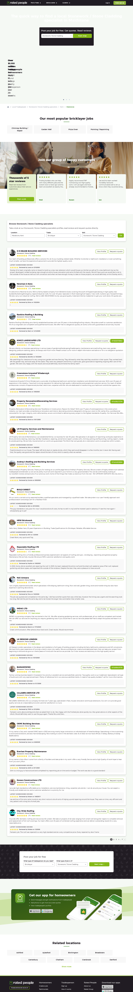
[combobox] (28, 206)
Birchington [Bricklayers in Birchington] (73, 923)
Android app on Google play (47, 882)
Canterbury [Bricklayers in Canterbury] (33, 930)
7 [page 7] (122, 810)
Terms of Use (14, 984)
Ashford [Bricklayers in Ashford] (19, 923)
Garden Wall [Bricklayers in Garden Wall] (46, 100)
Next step (82, 36)
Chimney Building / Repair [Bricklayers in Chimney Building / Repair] (20, 100)
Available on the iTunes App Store (35, 882)
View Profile (101, 222)
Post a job (21, 170)
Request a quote (116, 222)
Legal (86, 973)
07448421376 (117, 372)
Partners (87, 966)
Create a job (43, 956)
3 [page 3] (116, 810)
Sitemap (49, 984)
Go (121, 206)
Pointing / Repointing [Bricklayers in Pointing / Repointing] (100, 100)
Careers (86, 963)
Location (14, 203)
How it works (44, 963)
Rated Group (88, 960)
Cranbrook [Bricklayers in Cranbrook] (86, 930)
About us (87, 956)
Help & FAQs (43, 966)
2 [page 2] (113, 810)
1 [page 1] (111, 810)
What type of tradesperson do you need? (39, 831)
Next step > (99, 835)
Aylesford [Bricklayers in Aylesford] (46, 923)
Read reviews (36, 226)
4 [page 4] (118, 810)
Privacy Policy (28, 984)
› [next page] (124, 810)
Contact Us (60, 984)
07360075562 (117, 311)
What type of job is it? (64, 831)
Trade (48, 203)
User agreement (45, 969)
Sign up (64, 956)
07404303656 (117, 433)
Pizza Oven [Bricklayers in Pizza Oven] (73, 100)
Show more (66, 937)
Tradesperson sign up (19, 958)
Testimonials (43, 960)
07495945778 (117, 638)
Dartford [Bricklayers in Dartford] (113, 930)
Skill (83, 203)
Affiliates (87, 969)
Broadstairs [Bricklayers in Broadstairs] (100, 923)
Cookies (39, 984)
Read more (42, 160)
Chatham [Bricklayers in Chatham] (60, 930)
